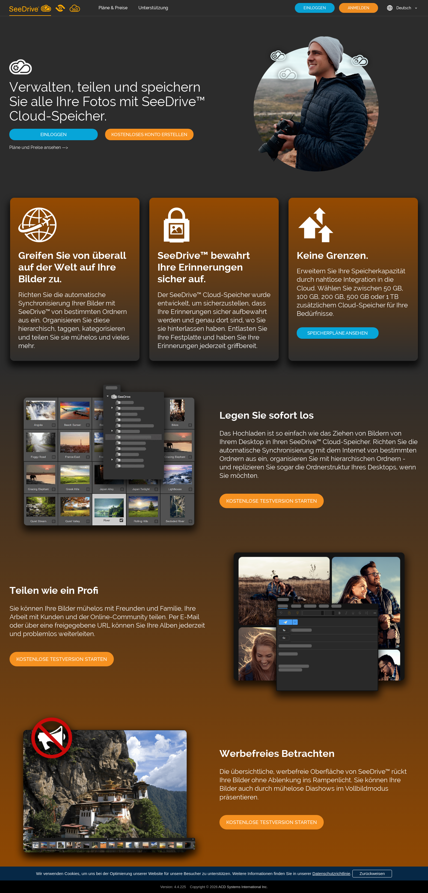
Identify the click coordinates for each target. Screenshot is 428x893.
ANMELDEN (358, 8)
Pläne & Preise (113, 7)
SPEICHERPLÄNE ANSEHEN (337, 333)
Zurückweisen (372, 873)
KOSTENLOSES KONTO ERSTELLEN (149, 134)
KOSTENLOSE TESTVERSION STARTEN (271, 501)
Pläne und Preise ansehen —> (38, 147)
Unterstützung (153, 7)
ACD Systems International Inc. (243, 887)
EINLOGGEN (315, 8)
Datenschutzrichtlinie (331, 873)
